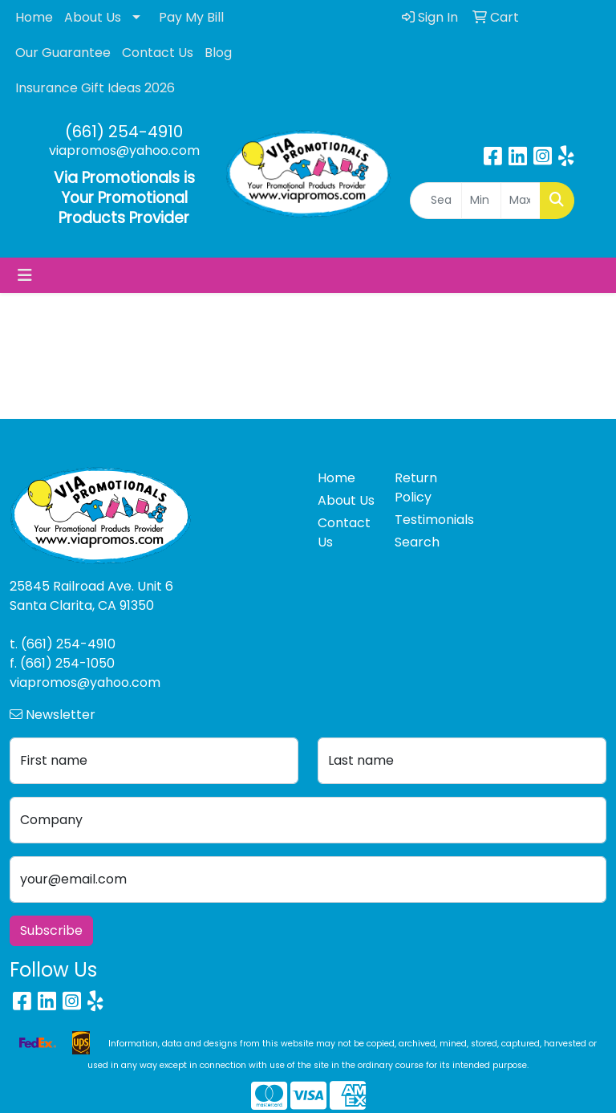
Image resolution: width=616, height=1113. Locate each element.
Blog (218, 52)
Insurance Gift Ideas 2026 (95, 88)
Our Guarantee (63, 52)
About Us (92, 17)
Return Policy (416, 487)
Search (417, 542)
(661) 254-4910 (124, 131)
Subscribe (51, 930)
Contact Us (157, 52)
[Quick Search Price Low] (481, 200)
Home (34, 17)
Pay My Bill (191, 17)
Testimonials (423, 519)
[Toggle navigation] (25, 275)
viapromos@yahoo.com (124, 150)
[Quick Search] (436, 200)
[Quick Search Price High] (520, 200)
